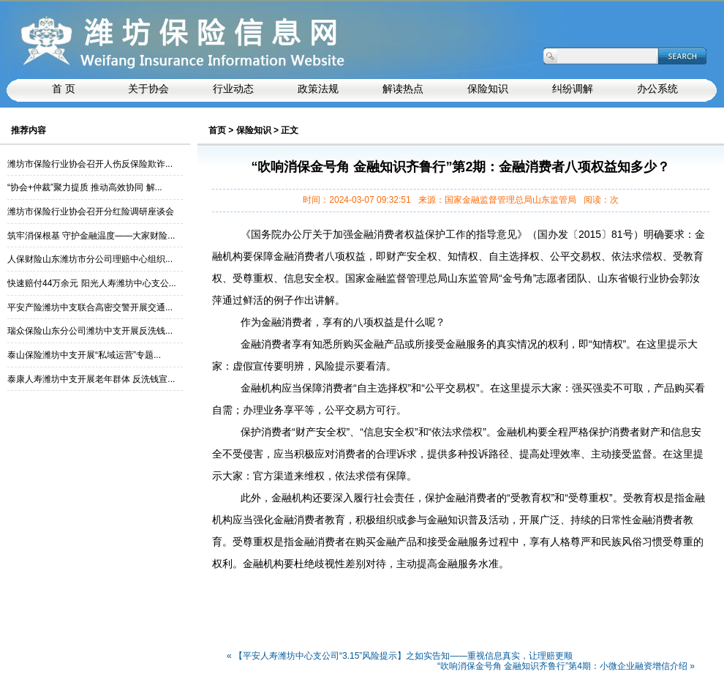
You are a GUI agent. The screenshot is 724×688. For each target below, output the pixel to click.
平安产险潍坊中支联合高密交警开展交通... (90, 307)
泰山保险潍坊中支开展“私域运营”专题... (84, 355)
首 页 (63, 88)
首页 (217, 130)
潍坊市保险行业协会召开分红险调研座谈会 (90, 211)
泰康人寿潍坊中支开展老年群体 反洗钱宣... (91, 379)
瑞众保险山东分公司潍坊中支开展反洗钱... (90, 331)
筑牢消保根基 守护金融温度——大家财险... (91, 236)
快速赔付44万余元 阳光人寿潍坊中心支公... (91, 283)
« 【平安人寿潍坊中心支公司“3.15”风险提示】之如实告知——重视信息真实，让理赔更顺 (400, 656)
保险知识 (487, 88)
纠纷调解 (572, 88)
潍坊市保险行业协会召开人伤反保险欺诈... (90, 164)
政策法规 (318, 88)
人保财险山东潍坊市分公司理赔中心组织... (90, 259)
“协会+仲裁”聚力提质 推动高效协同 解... (84, 187)
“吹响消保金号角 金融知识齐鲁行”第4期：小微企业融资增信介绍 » (566, 666)
